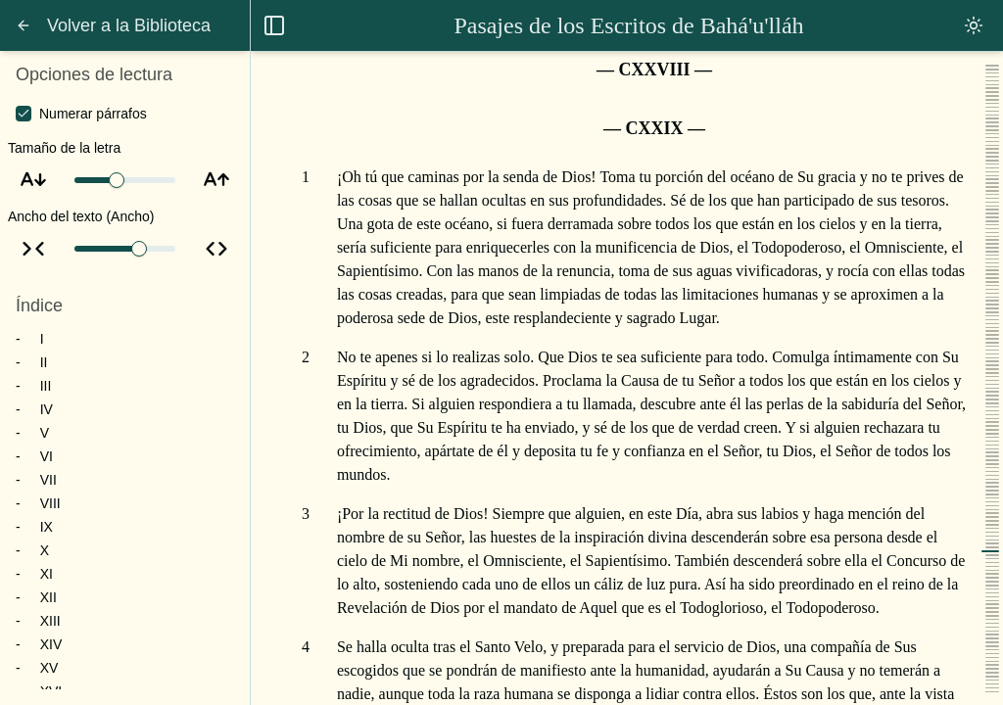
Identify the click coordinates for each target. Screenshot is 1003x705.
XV (49, 668)
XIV (51, 644)
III (46, 386)
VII (48, 480)
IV (46, 409)
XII (48, 597)
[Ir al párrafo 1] (305, 177)
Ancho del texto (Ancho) (81, 216)
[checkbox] (23, 113)
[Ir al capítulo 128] (305, 69)
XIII (50, 621)
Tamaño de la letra (64, 148)
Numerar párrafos (93, 113)
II (44, 362)
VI (46, 456)
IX (46, 527)
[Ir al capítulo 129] (305, 128)
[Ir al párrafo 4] (305, 647)
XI (46, 574)
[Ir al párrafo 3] (305, 514)
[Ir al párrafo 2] (305, 357)
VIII (50, 503)
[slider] (116, 180)
